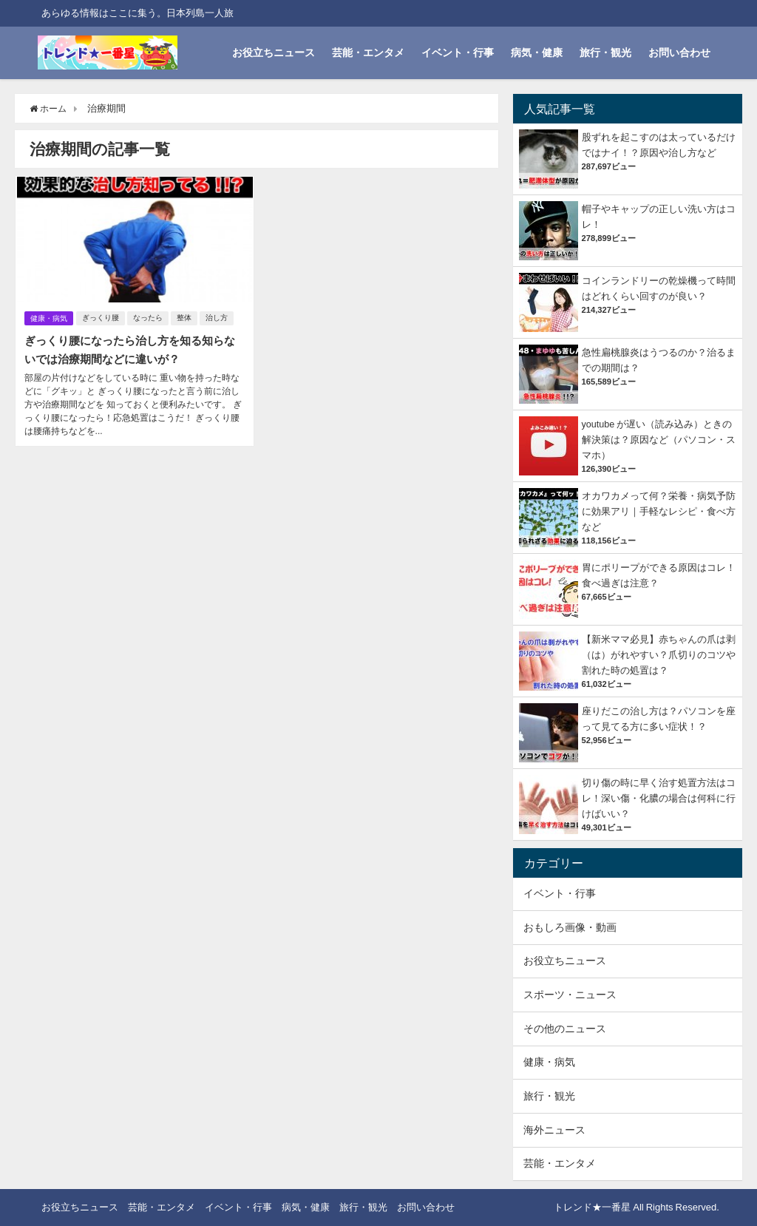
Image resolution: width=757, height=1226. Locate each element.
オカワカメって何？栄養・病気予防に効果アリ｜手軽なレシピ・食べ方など (659, 511)
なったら (149, 317)
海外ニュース (554, 1130)
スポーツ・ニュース (570, 994)
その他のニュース (564, 1028)
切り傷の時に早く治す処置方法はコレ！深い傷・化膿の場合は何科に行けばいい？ (659, 798)
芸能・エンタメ (368, 52)
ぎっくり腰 (102, 317)
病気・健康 (537, 52)
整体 (185, 317)
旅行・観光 (605, 52)
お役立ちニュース (273, 52)
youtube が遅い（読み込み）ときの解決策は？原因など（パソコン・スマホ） (659, 439)
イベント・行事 (457, 52)
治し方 (218, 317)
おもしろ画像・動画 (570, 927)
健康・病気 (48, 317)
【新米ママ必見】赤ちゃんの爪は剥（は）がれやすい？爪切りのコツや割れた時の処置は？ (659, 654)
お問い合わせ (679, 52)
